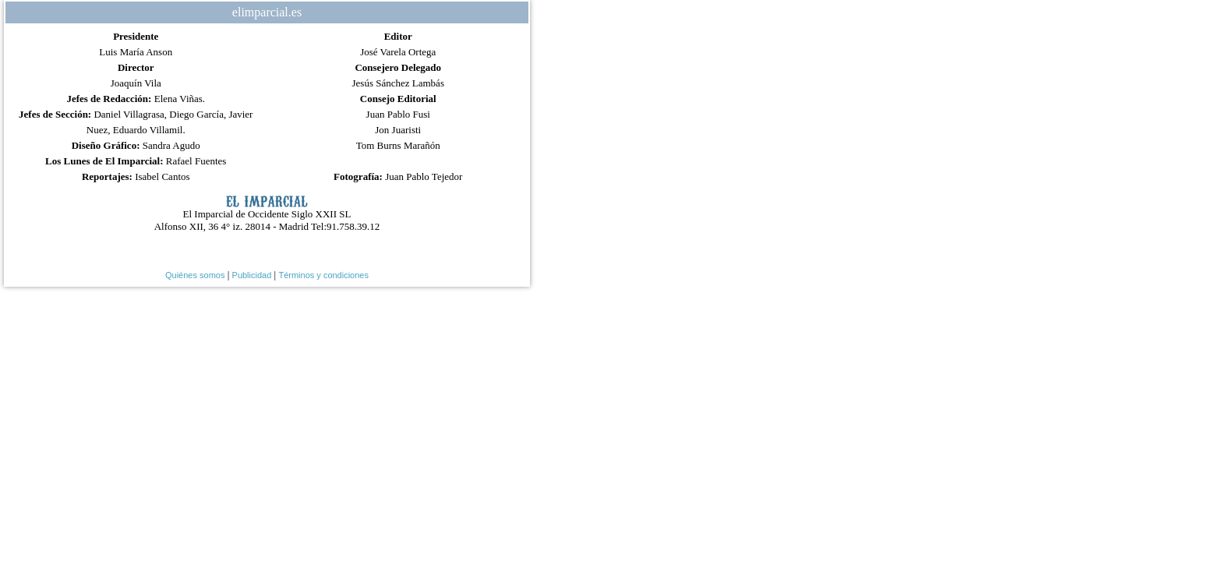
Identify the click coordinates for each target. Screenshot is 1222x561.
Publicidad (252, 275)
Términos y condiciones (323, 275)
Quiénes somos (194, 275)
